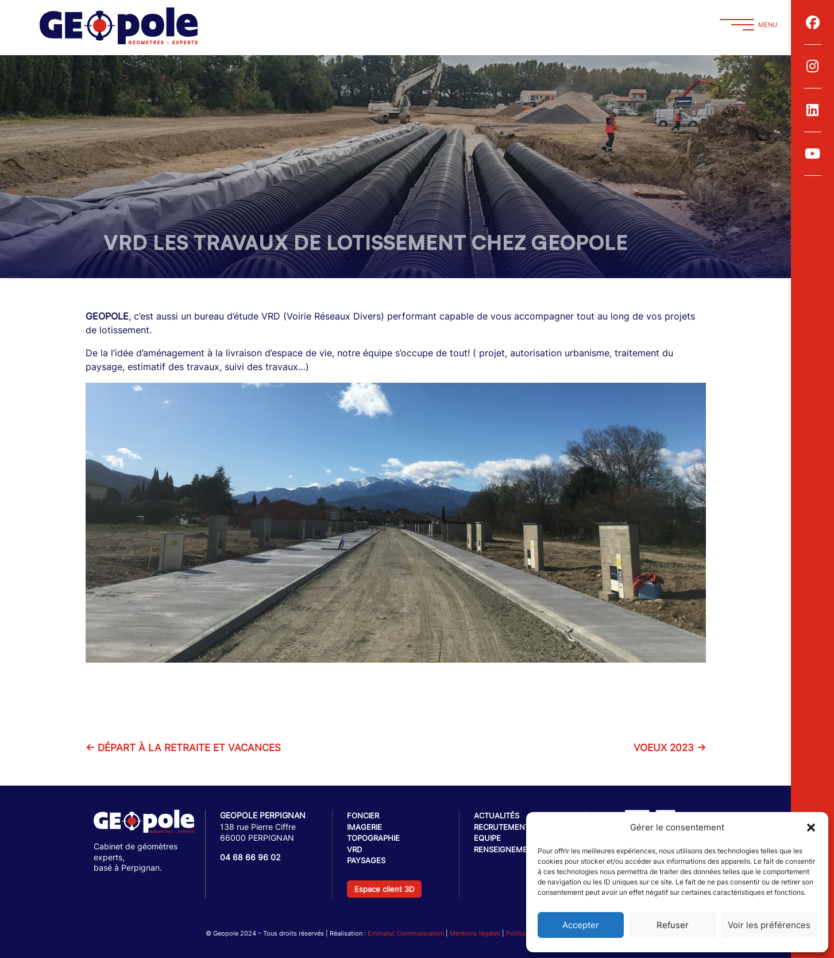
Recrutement (502, 827)
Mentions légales (475, 933)
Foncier (363, 815)
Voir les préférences (769, 924)
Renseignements (508, 849)
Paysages (366, 860)
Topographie (373, 837)
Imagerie (364, 827)
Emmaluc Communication (406, 933)
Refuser (673, 924)
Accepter (580, 924)
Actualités (496, 815)
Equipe (487, 837)
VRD (354, 849)
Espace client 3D (384, 889)
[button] (811, 827)
